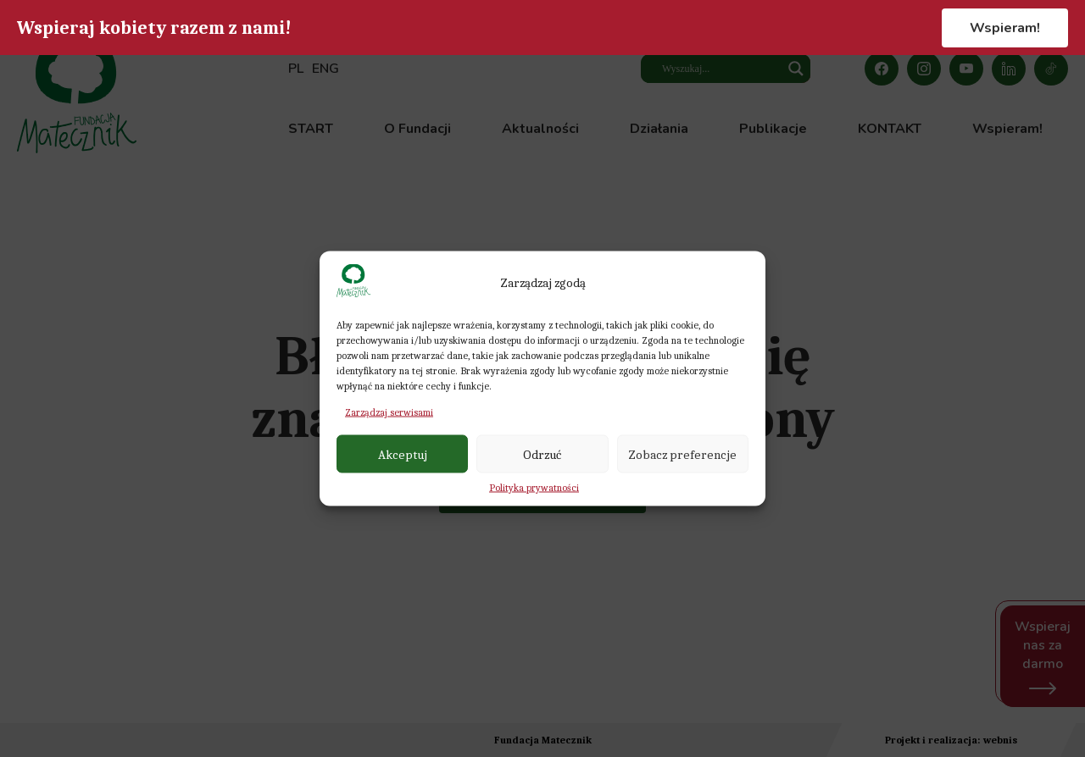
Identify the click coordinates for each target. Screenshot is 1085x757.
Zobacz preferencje (682, 453)
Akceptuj (402, 453)
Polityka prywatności (534, 488)
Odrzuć (542, 453)
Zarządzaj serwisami (389, 412)
